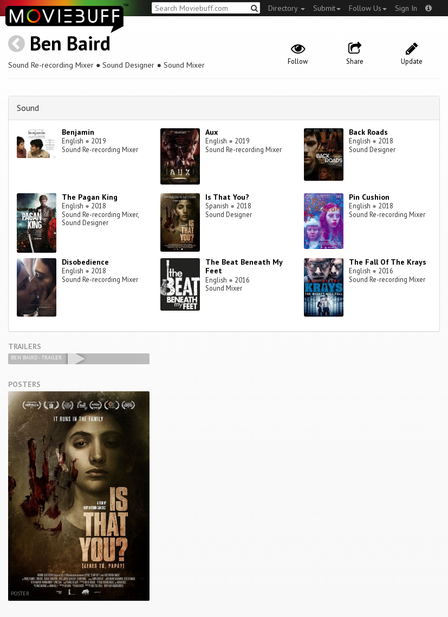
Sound (28, 107)
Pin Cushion (369, 197)
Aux (211, 132)
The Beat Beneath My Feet (243, 266)
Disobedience (85, 262)
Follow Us (368, 8)
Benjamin (78, 132)
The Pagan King (90, 197)
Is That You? (227, 197)
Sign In (406, 8)
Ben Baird (70, 43)
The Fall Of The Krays (387, 262)
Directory (286, 8)
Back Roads (368, 132)
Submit (327, 8)
